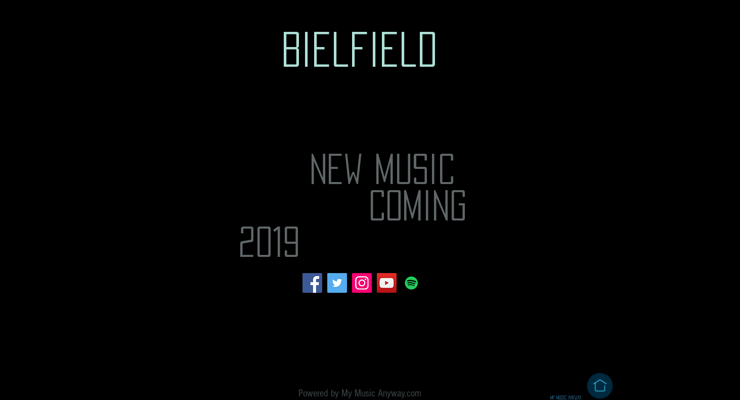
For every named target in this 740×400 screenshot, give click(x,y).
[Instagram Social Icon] (362, 283)
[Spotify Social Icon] (411, 283)
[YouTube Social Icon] (387, 283)
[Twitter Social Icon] (337, 283)
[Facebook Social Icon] (312, 283)
